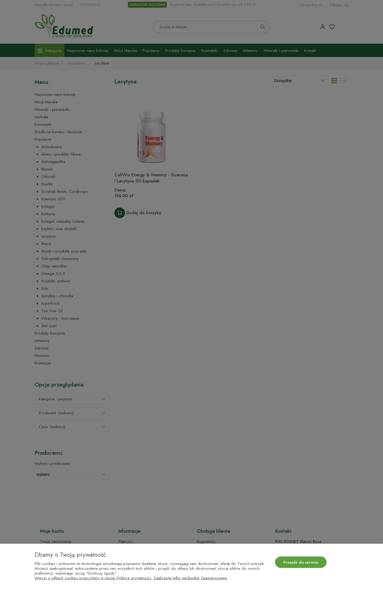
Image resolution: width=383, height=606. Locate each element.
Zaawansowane (214, 578)
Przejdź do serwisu (300, 562)
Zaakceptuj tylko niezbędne (176, 578)
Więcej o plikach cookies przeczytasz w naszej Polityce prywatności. (93, 578)
